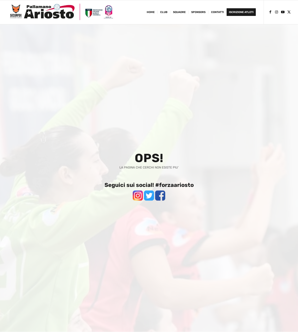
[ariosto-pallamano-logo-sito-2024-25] (61, 12)
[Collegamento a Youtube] (283, 12)
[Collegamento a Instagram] (276, 12)
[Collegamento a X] (289, 12)
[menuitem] (150, 12)
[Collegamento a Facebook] (270, 12)
